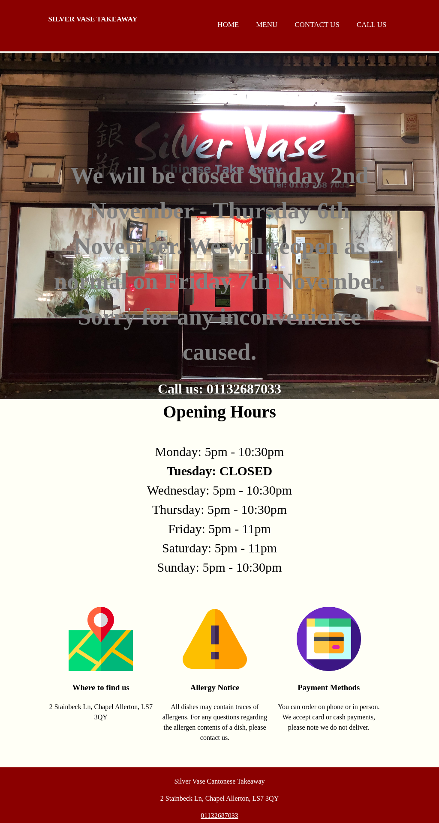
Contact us (317, 25)
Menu (266, 25)
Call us (372, 25)
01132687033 (219, 815)
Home (228, 25)
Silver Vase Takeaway (92, 19)
